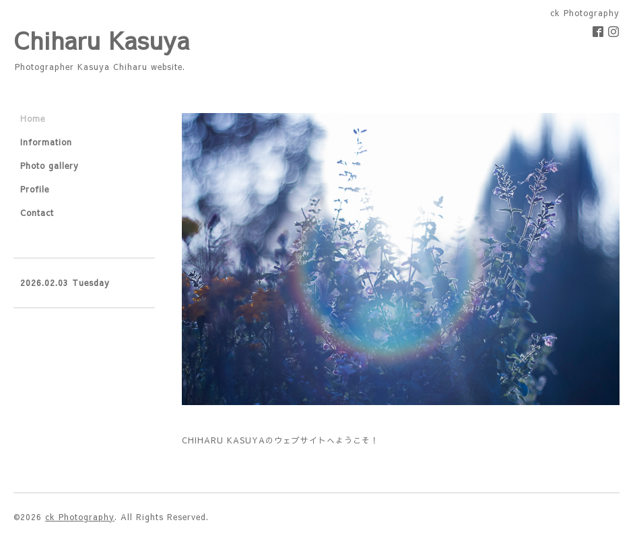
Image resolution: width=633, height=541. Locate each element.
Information (46, 142)
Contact (37, 212)
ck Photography (79, 516)
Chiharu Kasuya (101, 40)
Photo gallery (49, 165)
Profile (34, 189)
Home (32, 118)
